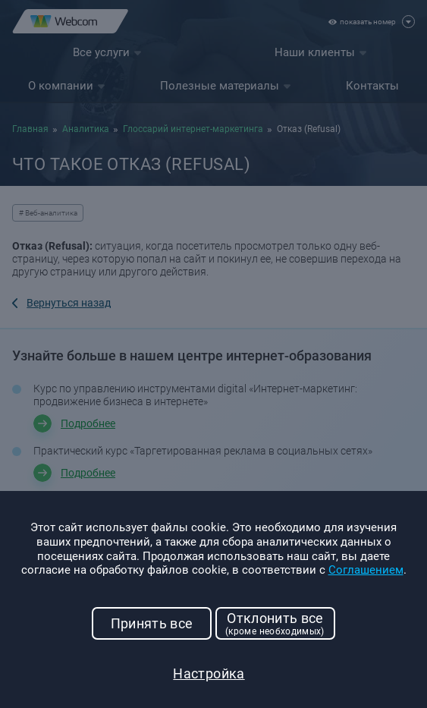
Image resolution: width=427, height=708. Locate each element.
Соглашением (365, 570)
